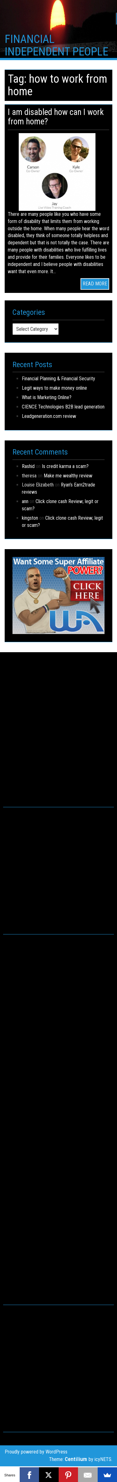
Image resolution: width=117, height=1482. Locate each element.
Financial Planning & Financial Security (58, 379)
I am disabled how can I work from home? (56, 117)
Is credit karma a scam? (65, 466)
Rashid (28, 466)
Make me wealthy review (68, 476)
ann (25, 501)
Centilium (76, 1459)
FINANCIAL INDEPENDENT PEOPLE (56, 45)
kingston (30, 518)
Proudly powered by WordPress (36, 1452)
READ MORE (95, 284)
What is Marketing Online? (46, 397)
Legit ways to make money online (54, 388)
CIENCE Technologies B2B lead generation (63, 407)
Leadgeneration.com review (49, 416)
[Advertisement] (58, 736)
